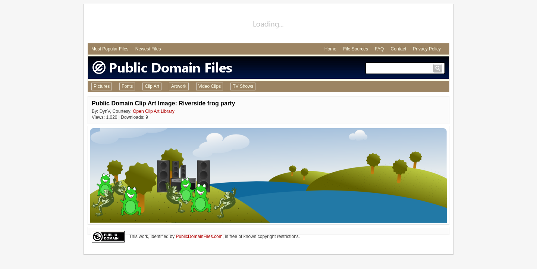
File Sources (355, 49)
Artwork (178, 86)
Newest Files (148, 49)
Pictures (102, 86)
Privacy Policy (427, 49)
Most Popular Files (109, 49)
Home (330, 49)
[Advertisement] (268, 24)
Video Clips (209, 86)
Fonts (127, 86)
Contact (398, 49)
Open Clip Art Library (153, 111)
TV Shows (243, 86)
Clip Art (152, 86)
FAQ (379, 49)
